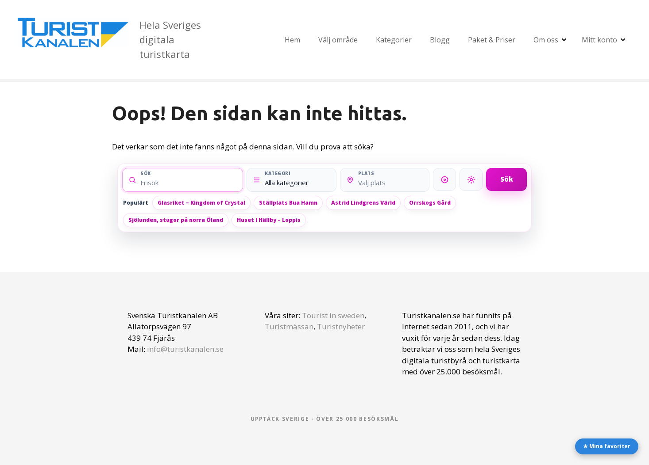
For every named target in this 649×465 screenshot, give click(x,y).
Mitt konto (599, 40)
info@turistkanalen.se (185, 349)
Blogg (440, 40)
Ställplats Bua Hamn (288, 202)
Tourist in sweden (333, 315)
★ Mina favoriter (606, 446)
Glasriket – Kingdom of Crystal (201, 202)
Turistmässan (289, 326)
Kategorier (394, 40)
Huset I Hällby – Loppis (269, 220)
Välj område (338, 40)
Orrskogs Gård (430, 202)
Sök (506, 179)
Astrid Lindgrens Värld (363, 202)
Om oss (545, 40)
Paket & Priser (491, 40)
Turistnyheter (341, 326)
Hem (292, 40)
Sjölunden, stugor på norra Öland (175, 220)
